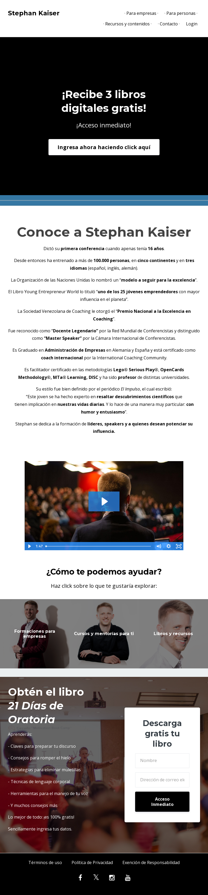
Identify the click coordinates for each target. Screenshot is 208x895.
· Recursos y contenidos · (127, 24)
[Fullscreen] (179, 546)
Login (191, 24)
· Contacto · (169, 24)
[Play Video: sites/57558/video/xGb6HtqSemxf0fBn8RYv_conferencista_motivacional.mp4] (104, 501)
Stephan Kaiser (34, 13)
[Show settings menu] (168, 546)
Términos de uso (45, 862)
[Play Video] (29, 546)
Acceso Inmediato (162, 801)
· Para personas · (181, 13)
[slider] (98, 546)
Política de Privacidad (92, 862)
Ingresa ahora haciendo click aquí (104, 147)
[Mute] (158, 546)
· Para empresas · (141, 13)
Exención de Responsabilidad (151, 862)
